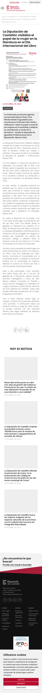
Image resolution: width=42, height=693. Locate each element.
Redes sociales (33, 611)
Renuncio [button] (21, 683)
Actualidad (12, 16)
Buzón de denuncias (18, 616)
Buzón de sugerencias (19, 612)
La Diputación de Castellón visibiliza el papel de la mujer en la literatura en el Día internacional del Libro (19, 19)
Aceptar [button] (21, 680)
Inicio (3, 16)
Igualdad (8, 108)
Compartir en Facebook (15, 330)
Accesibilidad (6, 623)
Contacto (18, 620)
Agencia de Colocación (32, 619)
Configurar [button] (21, 687)
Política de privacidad (5, 614)
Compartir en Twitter (21, 330)
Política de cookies (5, 619)
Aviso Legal (5, 611)
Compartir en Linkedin (26, 330)
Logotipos (18, 623)
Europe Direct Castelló (33, 624)
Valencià (24, 2)
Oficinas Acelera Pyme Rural (34, 614)
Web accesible (35, 2)
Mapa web (18, 626)
